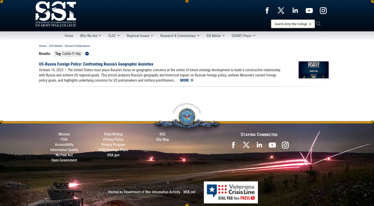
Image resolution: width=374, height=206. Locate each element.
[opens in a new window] (267, 10)
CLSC (114, 36)
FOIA (64, 139)
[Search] (293, 23)
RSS (162, 134)
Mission (64, 134)
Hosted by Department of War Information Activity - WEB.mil (151, 192)
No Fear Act (64, 155)
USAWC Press (244, 36)
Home (69, 36)
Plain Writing (113, 134)
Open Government (64, 160)
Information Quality (64, 150)
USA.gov (113, 155)
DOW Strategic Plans (113, 150)
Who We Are (91, 36)
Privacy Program (113, 145)
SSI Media (215, 36)
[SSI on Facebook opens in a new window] (233, 145)
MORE (186, 80)
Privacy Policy (113, 139)
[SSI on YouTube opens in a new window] (272, 145)
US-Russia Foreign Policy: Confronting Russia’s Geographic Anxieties (96, 64)
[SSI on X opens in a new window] (246, 145)
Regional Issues (140, 36)
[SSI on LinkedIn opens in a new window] (259, 145)
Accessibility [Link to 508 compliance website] (64, 145)
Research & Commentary (180, 36)
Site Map (162, 139)
